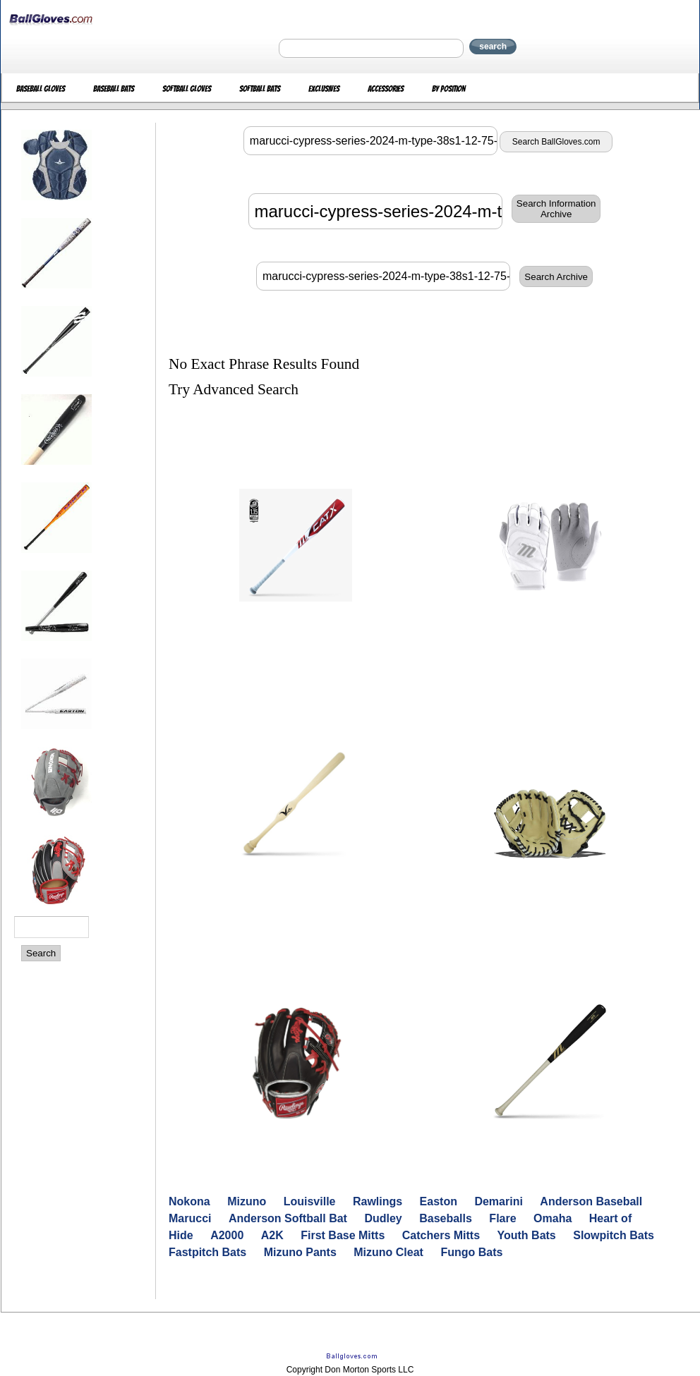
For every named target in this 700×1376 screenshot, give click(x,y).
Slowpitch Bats (613, 1235)
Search (41, 953)
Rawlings (377, 1201)
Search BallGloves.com (556, 142)
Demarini (498, 1201)
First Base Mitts (343, 1235)
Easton (438, 1201)
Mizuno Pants (300, 1252)
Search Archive (556, 277)
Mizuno (246, 1201)
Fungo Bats (471, 1252)
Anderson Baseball (591, 1201)
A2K (272, 1235)
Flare (502, 1218)
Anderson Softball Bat (288, 1218)
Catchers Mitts (441, 1235)
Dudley (383, 1218)
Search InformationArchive (556, 208)
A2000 (226, 1235)
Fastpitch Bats (207, 1252)
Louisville (310, 1201)
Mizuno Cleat (388, 1252)
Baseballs (445, 1218)
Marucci (190, 1218)
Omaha (552, 1218)
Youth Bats (526, 1235)
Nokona (189, 1201)
